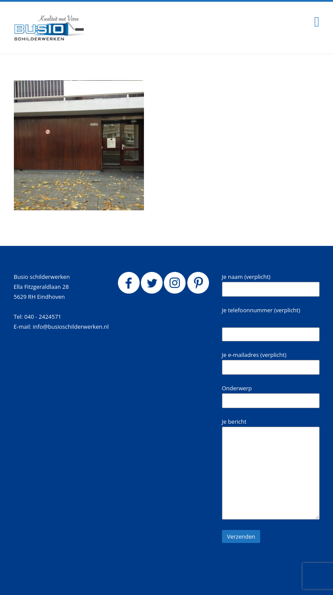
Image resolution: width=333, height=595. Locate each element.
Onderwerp (271, 396)
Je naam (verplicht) (271, 285)
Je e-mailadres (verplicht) (271, 363)
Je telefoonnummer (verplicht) (261, 310)
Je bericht (271, 469)
